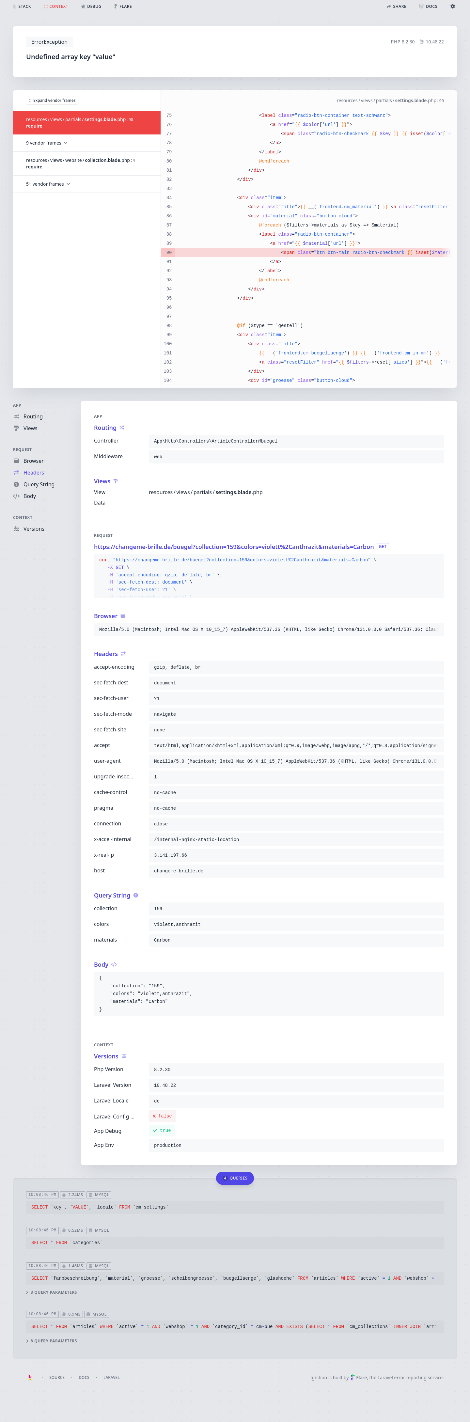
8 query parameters (51, 1341)
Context (23, 517)
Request (22, 449)
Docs (84, 1377)
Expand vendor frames (52, 100)
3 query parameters (51, 1292)
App (17, 405)
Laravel (111, 1377)
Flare (359, 1377)
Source (57, 1377)
